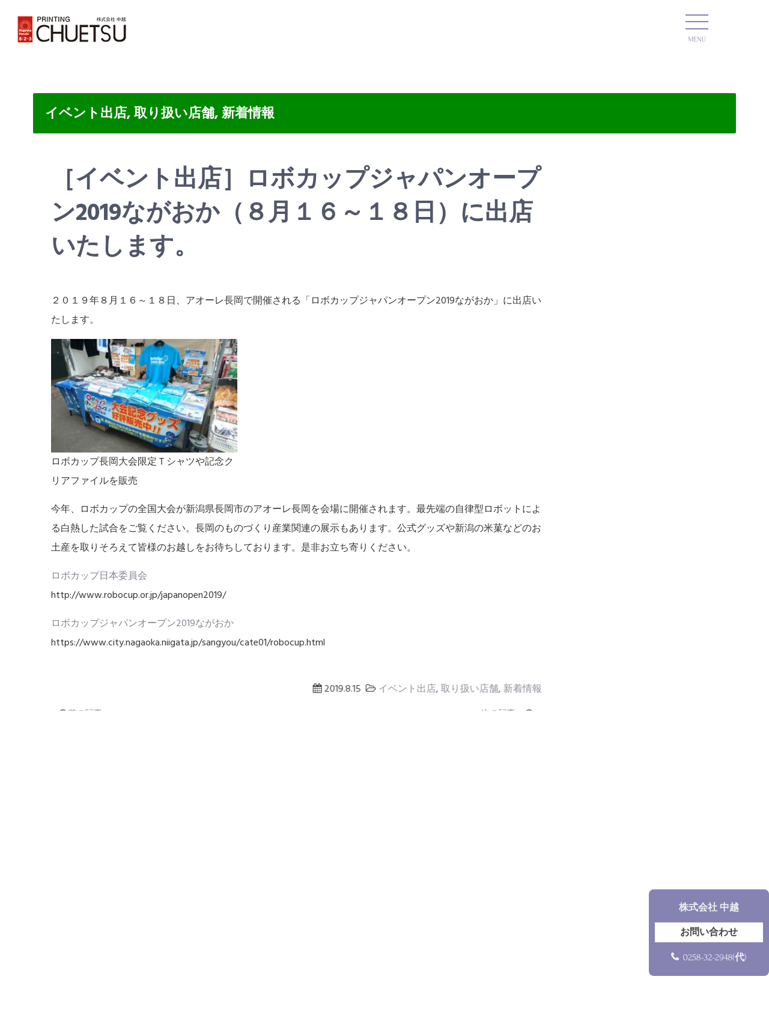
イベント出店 (86, 113)
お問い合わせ (709, 932)
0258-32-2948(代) (714, 957)
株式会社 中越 (709, 907)
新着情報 (248, 113)
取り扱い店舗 (174, 113)
